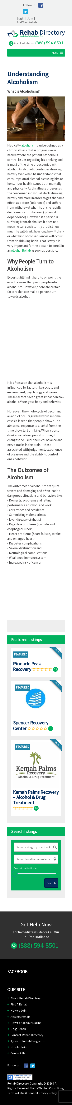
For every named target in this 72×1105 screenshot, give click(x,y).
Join (30, 18)
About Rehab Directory (26, 998)
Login (20, 18)
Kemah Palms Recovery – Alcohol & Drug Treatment (36, 797)
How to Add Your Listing (26, 1023)
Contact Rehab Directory (27, 1035)
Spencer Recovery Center (30, 725)
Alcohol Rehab (21, 250)
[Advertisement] (36, 341)
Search (51, 883)
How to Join (18, 1010)
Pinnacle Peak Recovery (27, 666)
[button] (55, 53)
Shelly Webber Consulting (47, 1088)
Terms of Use (16, 1093)
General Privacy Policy (42, 1093)
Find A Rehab (19, 1004)
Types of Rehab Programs (28, 1041)
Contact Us (18, 1053)
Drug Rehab (18, 1029)
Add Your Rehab (27, 22)
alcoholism (28, 145)
